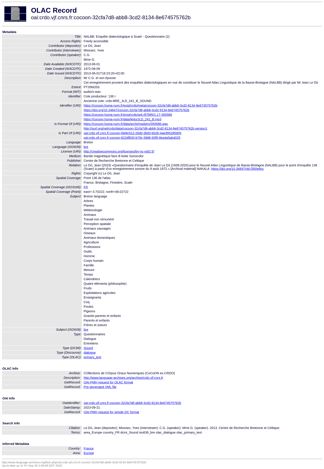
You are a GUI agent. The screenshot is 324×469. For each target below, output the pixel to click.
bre (86, 147)
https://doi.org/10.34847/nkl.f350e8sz (237, 168)
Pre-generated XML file (100, 387)
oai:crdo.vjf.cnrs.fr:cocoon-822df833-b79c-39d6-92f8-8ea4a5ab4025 (132, 137)
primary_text (92, 357)
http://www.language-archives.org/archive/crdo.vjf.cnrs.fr (123, 377)
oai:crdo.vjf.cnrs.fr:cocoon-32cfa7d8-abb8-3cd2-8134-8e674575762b (132, 403)
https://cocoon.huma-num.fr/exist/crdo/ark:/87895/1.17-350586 (128, 114)
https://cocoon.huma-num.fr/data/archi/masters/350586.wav (126, 124)
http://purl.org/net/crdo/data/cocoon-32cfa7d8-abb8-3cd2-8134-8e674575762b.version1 (145, 128)
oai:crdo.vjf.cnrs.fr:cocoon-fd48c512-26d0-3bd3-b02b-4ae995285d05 (132, 133)
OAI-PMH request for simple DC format (111, 412)
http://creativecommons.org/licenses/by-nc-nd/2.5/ (119, 151)
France (89, 448)
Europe (89, 453)
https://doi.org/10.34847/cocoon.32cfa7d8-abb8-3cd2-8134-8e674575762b (136, 110)
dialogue (90, 352)
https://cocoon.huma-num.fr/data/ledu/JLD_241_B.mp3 (122, 119)
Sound (88, 348)
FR (86, 187)
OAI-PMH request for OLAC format (108, 382)
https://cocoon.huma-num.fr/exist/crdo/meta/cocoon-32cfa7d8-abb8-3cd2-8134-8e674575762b (150, 105)
